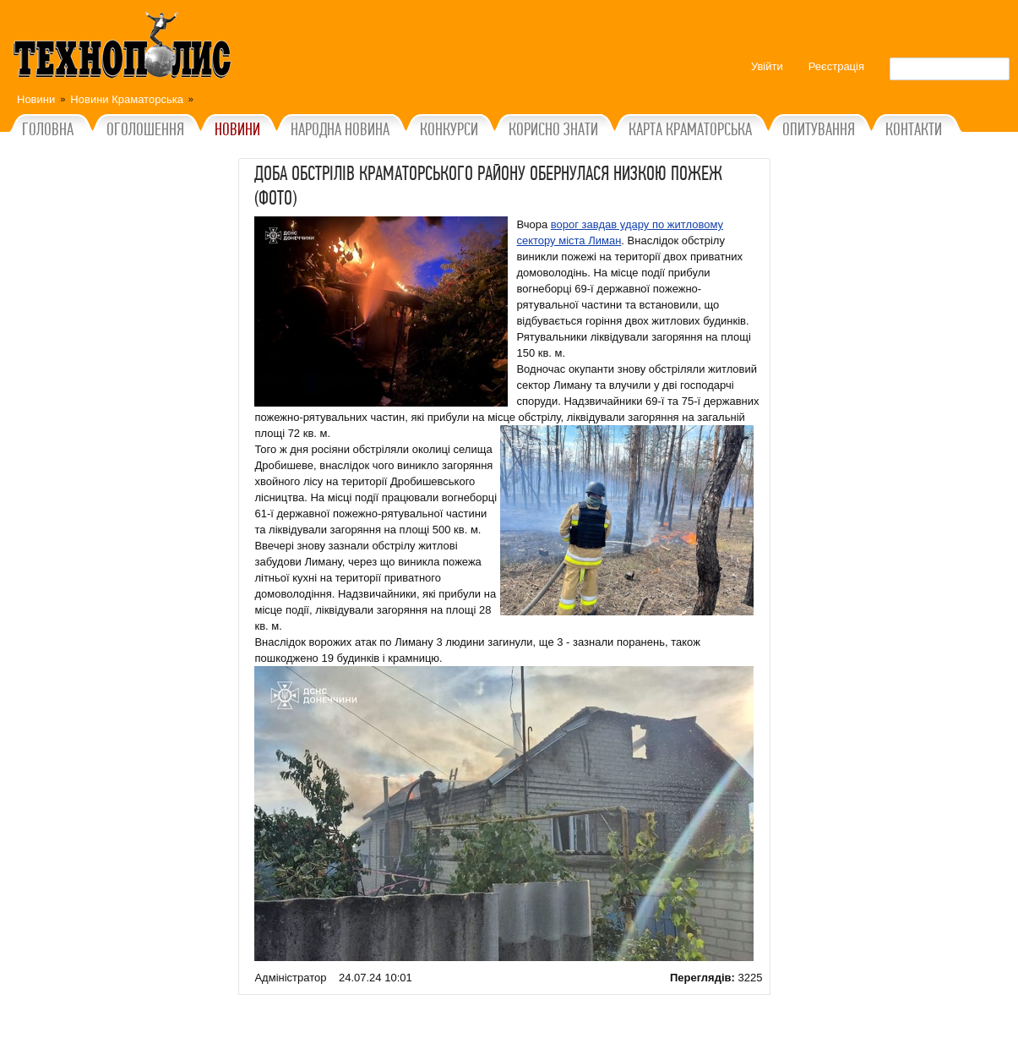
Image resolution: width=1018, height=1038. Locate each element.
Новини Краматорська (126, 99)
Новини (36, 99)
